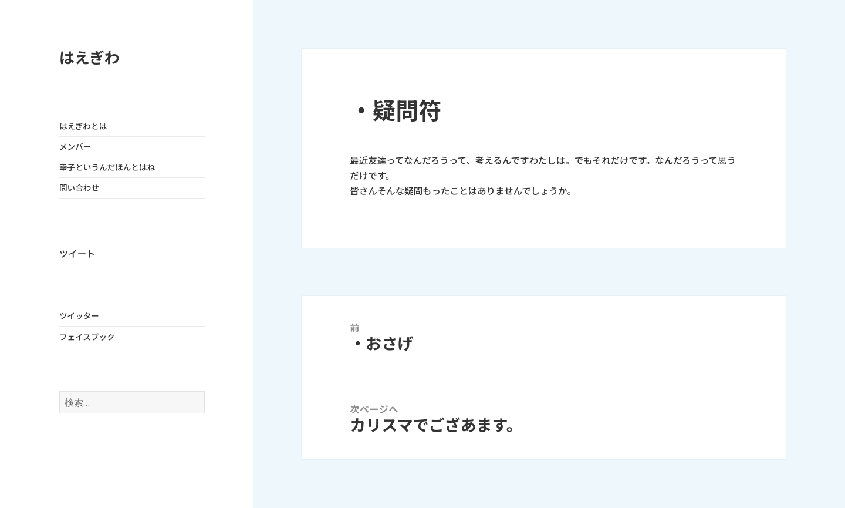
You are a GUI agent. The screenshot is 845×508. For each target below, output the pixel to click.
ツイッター (79, 316)
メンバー (75, 147)
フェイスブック (87, 337)
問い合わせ (79, 188)
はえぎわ (89, 58)
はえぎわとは (83, 126)
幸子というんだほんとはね (107, 167)
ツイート (77, 254)
